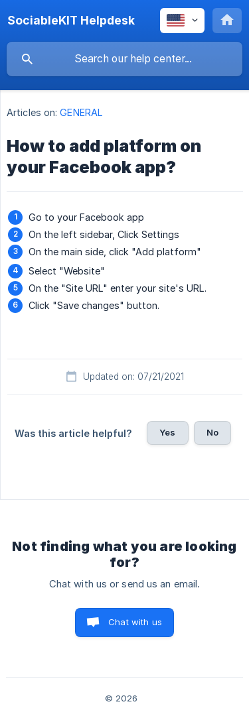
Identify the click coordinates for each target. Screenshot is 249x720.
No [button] (212, 432)
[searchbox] (124, 59)
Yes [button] (167, 432)
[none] (71, 20)
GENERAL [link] (81, 112)
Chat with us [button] (135, 622)
